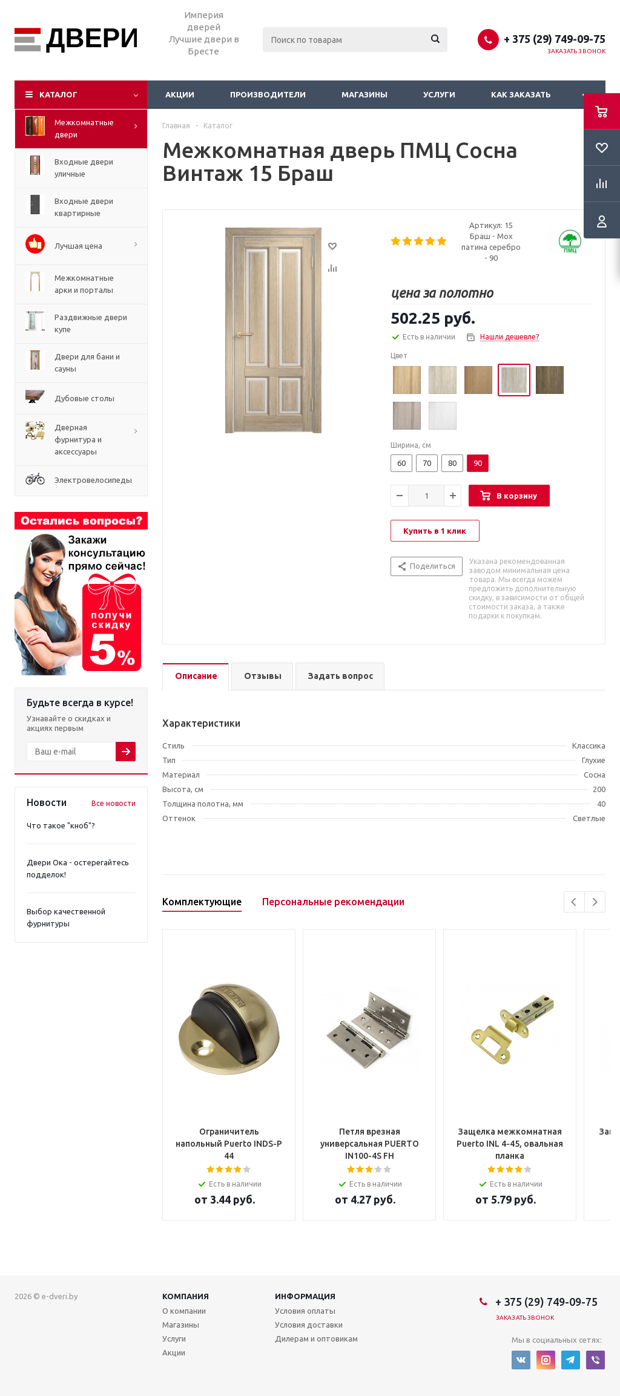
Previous (574, 902)
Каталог (58, 94)
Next (595, 902)
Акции (179, 94)
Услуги (439, 94)
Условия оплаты (305, 1310)
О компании (184, 1310)
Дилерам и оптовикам (316, 1338)
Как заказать (521, 94)
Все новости (113, 803)
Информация (305, 1296)
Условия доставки (309, 1324)
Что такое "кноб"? (61, 825)
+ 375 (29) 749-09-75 (554, 38)
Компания (185, 1296)
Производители (268, 94)
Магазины (364, 94)
